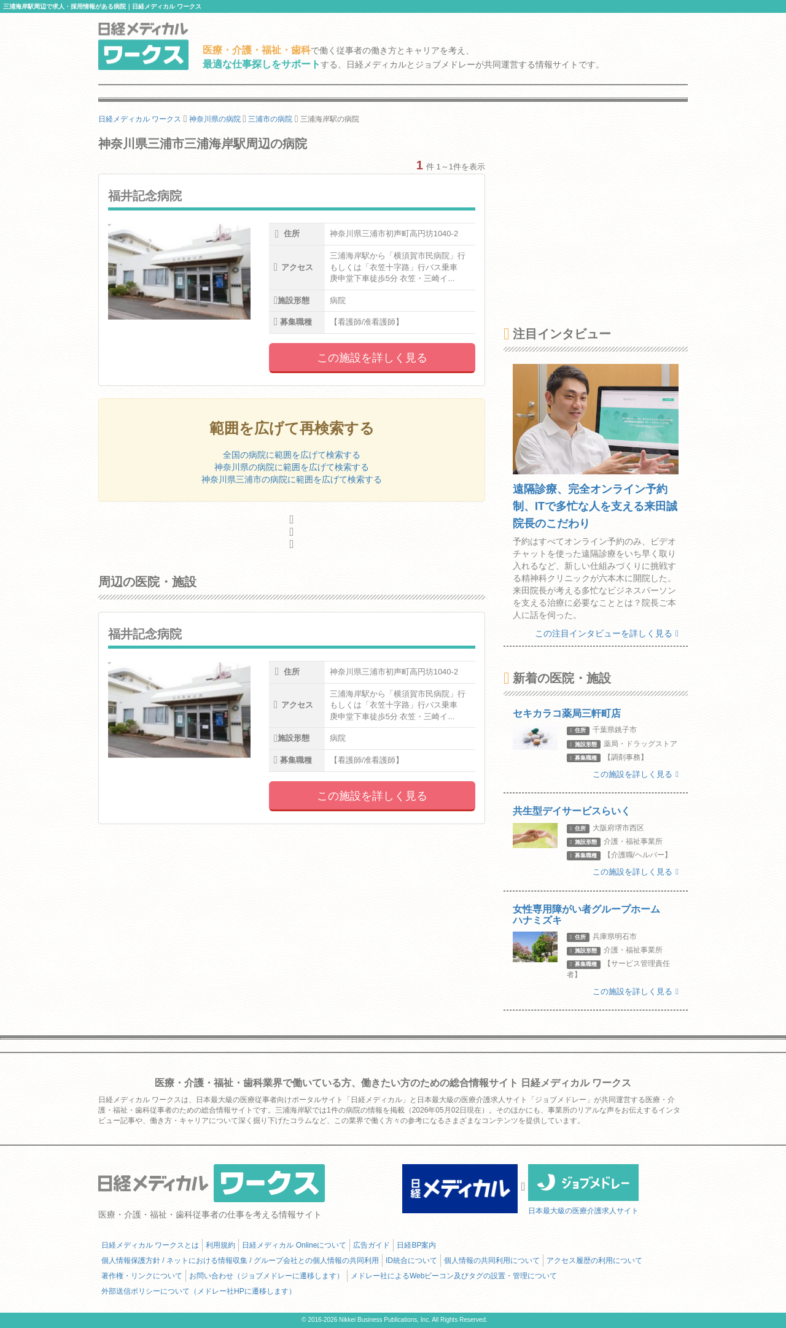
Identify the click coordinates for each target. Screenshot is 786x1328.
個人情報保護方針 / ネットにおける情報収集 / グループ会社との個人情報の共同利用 (240, 1260)
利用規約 (220, 1245)
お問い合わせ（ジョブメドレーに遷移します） (266, 1276)
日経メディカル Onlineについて (294, 1245)
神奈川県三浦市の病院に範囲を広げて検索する (291, 479)
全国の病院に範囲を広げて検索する (291, 455)
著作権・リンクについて (141, 1276)
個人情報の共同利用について (492, 1260)
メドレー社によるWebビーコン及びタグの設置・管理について (454, 1276)
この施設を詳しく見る (372, 358)
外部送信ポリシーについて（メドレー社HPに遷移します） (198, 1291)
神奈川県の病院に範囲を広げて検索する (291, 467)
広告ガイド (371, 1245)
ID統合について (411, 1260)
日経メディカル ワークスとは (150, 1245)
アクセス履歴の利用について (594, 1260)
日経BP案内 (416, 1245)
